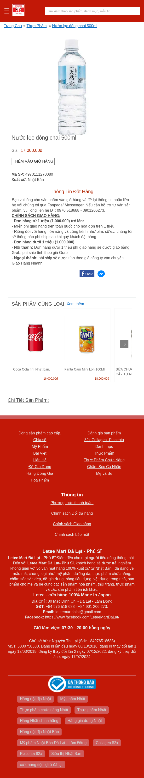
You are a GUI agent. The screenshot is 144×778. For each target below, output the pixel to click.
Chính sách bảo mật (72, 534)
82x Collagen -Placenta (104, 440)
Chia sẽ (39, 440)
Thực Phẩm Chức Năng (104, 460)
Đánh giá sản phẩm (104, 433)
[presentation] (124, 344)
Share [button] (89, 274)
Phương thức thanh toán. (72, 503)
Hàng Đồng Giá (40, 473)
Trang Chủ (13, 26)
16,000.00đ (50, 378)
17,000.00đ (31, 150)
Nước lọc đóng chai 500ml (74, 26)
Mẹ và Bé (104, 473)
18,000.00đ (102, 378)
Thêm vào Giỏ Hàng (33, 161)
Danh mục (104, 447)
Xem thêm (75, 304)
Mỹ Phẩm (40, 447)
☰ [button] (7, 11)
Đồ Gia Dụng (40, 467)
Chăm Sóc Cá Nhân (104, 467)
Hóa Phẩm (40, 480)
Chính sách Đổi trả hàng (72, 513)
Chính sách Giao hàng (72, 524)
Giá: (15, 150)
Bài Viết (39, 453)
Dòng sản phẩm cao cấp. (39, 433)
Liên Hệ (39, 460)
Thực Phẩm (37, 26)
